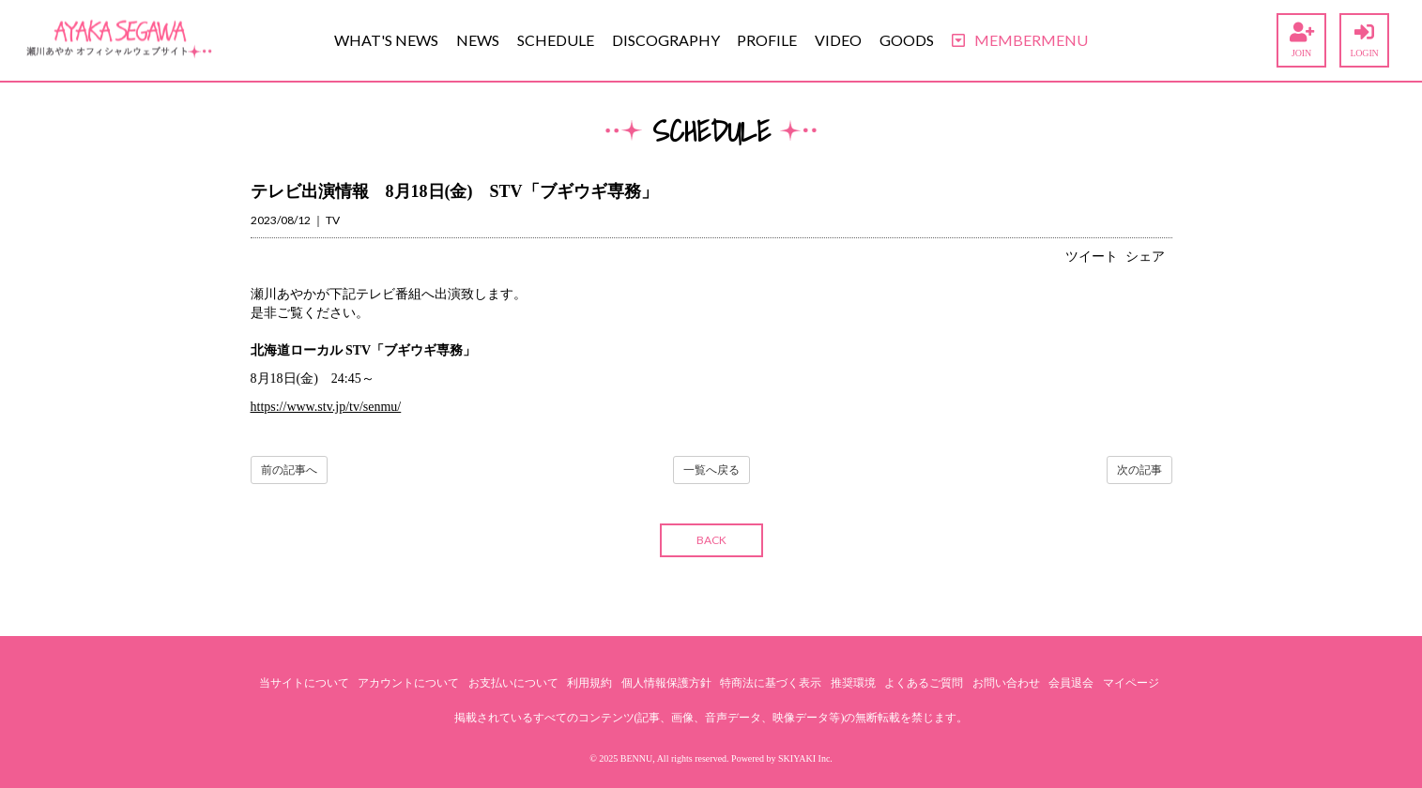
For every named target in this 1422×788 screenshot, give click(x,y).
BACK (711, 540)
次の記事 (1139, 470)
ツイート (1091, 257)
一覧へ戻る (711, 470)
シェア (1145, 257)
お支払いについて (513, 683)
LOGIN (1364, 40)
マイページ (1131, 683)
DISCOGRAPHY (666, 40)
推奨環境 (853, 683)
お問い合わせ (1006, 683)
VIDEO (838, 40)
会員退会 (1070, 683)
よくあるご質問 (923, 683)
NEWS (477, 40)
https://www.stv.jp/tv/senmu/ (326, 407)
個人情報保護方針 (666, 683)
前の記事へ (289, 470)
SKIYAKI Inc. (805, 758)
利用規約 (589, 683)
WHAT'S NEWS (386, 40)
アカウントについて (408, 683)
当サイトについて (304, 683)
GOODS (906, 40)
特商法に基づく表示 (770, 683)
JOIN (1301, 40)
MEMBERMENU (1020, 40)
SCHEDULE (555, 40)
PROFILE (767, 40)
